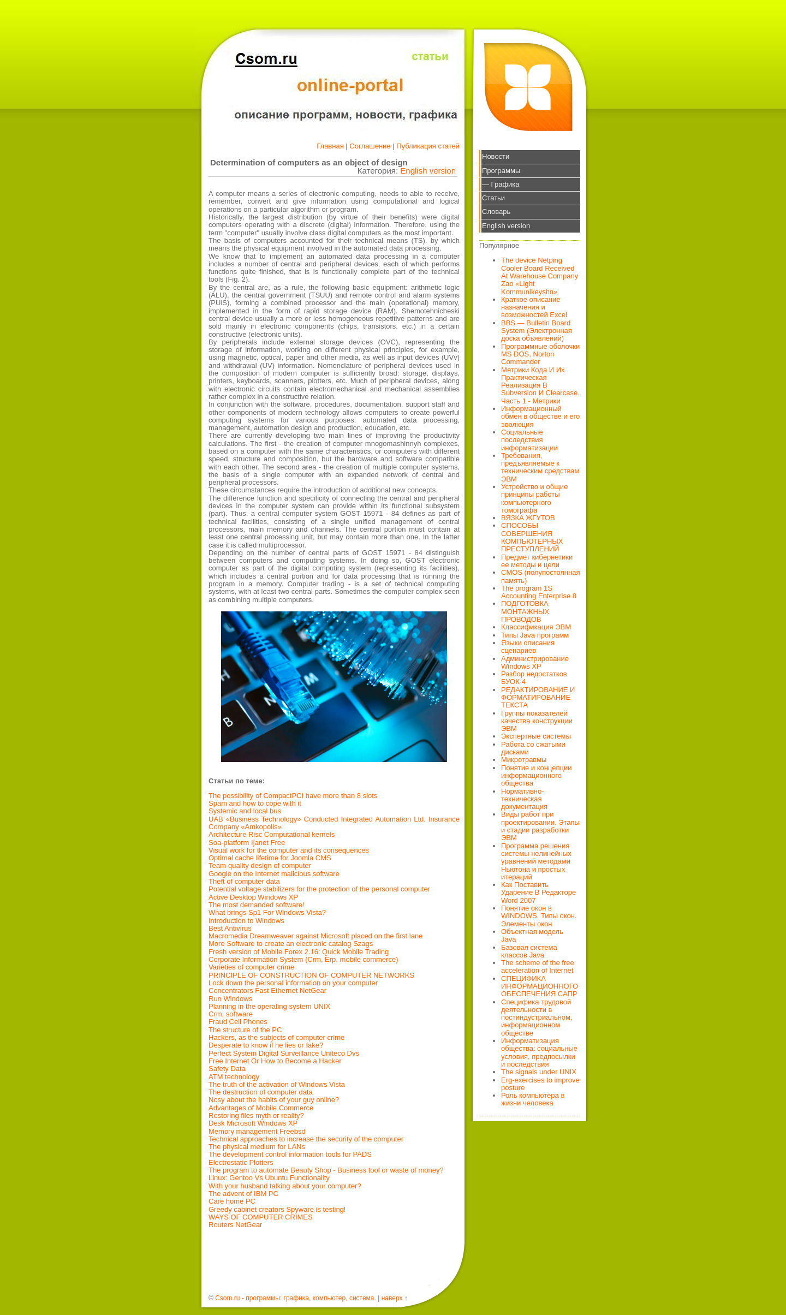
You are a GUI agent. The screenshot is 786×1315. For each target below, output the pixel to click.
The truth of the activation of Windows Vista (277, 1084)
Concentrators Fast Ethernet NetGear (267, 990)
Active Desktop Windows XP (253, 897)
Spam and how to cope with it (255, 803)
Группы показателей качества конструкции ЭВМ (537, 721)
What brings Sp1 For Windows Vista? (267, 912)
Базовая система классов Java (529, 951)
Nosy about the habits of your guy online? (274, 1100)
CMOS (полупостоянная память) (540, 576)
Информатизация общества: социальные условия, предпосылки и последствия (539, 1052)
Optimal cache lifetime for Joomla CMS (270, 858)
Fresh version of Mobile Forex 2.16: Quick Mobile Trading (299, 952)
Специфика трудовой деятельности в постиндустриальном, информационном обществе (537, 1017)
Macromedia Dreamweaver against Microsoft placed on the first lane (315, 936)
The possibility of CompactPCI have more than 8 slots (293, 796)
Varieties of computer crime (251, 967)
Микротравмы (523, 759)
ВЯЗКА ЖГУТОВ (528, 518)
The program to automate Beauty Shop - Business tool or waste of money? (326, 1170)
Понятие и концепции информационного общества (536, 776)
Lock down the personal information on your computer (293, 983)
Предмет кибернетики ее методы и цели (537, 561)
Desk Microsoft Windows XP (253, 1123)
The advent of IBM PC (243, 1193)
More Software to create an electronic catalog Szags (291, 943)
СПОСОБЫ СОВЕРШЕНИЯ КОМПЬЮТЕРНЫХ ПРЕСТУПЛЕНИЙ (532, 537)
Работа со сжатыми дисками (533, 748)
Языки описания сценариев (528, 646)
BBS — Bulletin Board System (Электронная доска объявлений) (536, 331)
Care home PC (232, 1201)
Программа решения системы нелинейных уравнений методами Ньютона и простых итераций (536, 861)
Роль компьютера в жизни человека (532, 1099)
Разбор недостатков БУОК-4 (534, 678)
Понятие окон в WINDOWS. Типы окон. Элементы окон (539, 916)
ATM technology (234, 1077)
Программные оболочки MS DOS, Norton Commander (540, 354)
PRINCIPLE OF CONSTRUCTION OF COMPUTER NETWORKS (311, 975)
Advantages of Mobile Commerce (261, 1108)
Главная (330, 146)
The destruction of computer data (261, 1092)
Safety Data (227, 1068)
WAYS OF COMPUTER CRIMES (261, 1217)
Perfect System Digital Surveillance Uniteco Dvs (284, 1053)
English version (428, 170)
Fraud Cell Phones (238, 1022)
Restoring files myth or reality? (256, 1115)
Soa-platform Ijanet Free (247, 842)
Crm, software (231, 1014)
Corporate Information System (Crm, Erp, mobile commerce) (303, 959)
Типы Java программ (535, 635)
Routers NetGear (235, 1225)
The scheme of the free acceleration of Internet (537, 966)
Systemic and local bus (245, 811)
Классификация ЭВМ (536, 627)
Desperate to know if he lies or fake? (266, 1045)
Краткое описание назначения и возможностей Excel (534, 307)
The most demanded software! (257, 905)
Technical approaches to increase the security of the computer (306, 1139)
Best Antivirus (230, 928)
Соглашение (369, 146)
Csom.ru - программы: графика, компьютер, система (294, 1298)
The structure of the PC (245, 1030)
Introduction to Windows (246, 921)
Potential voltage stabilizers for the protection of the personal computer (319, 889)
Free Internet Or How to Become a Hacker (275, 1061)
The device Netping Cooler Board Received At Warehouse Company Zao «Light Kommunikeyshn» (539, 275)
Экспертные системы (536, 736)
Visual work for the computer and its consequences (289, 850)
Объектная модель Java (532, 935)
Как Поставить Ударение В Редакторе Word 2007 (538, 892)
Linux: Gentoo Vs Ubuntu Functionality (269, 1178)
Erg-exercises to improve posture (540, 1084)
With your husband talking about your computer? (285, 1186)
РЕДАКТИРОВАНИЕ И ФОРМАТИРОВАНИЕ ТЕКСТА (538, 698)
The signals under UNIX (538, 1072)
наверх (392, 1298)
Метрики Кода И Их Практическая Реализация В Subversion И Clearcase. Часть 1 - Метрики (540, 385)
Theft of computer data (244, 881)
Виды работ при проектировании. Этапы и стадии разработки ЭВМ (540, 826)
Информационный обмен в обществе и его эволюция (540, 416)
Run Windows (230, 999)
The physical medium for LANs (257, 1147)
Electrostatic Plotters (241, 1162)
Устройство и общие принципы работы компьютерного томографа (534, 498)
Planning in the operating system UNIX (269, 1006)
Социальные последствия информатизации (529, 440)
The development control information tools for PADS (290, 1154)
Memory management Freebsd (257, 1131)
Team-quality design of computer (260, 865)
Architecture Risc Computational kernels (272, 834)
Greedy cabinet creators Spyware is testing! (277, 1209)
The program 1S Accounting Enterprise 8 (538, 592)
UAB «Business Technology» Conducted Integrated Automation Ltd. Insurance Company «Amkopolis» (334, 823)
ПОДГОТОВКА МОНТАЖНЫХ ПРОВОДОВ (525, 611)
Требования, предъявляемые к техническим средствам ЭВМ (540, 467)
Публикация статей (428, 146)
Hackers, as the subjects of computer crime (276, 1037)
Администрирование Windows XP (535, 662)
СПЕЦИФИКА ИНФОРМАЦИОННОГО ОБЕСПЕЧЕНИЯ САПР (539, 986)
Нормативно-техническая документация (524, 799)
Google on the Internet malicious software (274, 874)
